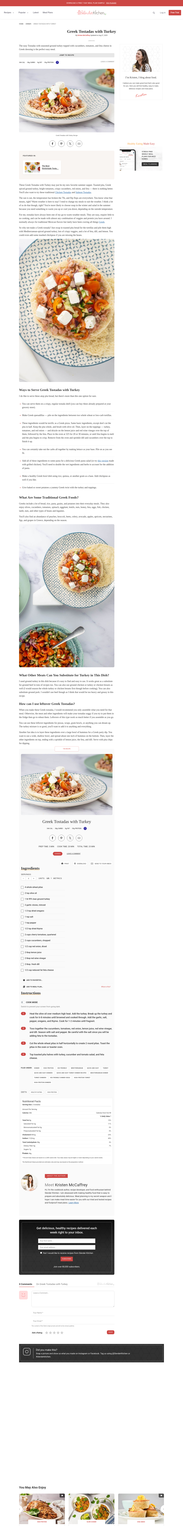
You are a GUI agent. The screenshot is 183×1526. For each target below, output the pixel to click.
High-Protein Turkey (82, 1077)
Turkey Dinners (40, 1077)
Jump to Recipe (66, 55)
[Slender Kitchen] (91, 12)
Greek (101, 222)
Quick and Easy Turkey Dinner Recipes (72, 1073)
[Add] (33, 878)
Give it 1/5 (47, 1332)
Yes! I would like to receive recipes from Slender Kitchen (66, 1253)
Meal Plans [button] (48, 12)
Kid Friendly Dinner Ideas (60, 1077)
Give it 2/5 (50, 1332)
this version (103, 461)
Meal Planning (150, 164)
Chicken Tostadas (63, 192)
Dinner (28, 24)
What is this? (106, 987)
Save (111, 1332)
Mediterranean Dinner (99, 1073)
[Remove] (23, 878)
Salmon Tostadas (83, 192)
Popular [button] (24, 12)
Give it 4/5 (58, 1332)
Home (21, 24)
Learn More (73, 1203)
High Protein (48, 1068)
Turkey (105, 1068)
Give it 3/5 (54, 1332)
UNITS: (42, 878)
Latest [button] (36, 12)
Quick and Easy (93, 1068)
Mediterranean (77, 1068)
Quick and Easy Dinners (43, 1073)
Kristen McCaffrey (84, 35)
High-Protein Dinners (42, 1082)
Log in (162, 12)
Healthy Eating (36, 1092)
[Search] (154, 12)
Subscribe (66, 1259)
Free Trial (175, 12)
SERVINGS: (26, 874)
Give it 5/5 (62, 1332)
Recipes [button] (9, 12)
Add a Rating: (37, 1333)
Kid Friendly (62, 1068)
